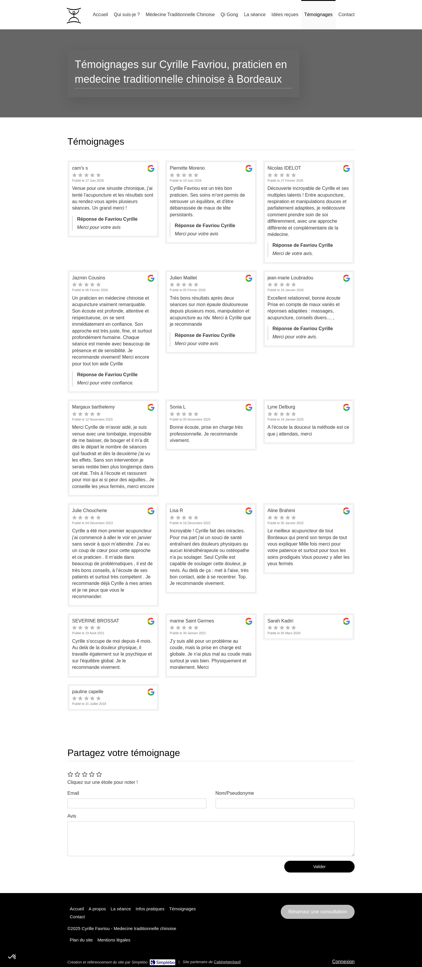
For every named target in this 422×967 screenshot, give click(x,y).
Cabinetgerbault (227, 962)
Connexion (343, 961)
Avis (71, 816)
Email (73, 793)
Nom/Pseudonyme (234, 793)
